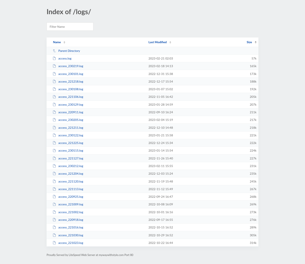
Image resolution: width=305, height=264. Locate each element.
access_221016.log (68, 227)
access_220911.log (68, 112)
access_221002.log (68, 212)
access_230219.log (68, 66)
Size (249, 42)
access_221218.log (68, 81)
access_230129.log (68, 104)
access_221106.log (68, 96)
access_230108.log (68, 89)
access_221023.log (68, 243)
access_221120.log (68, 181)
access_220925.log (68, 196)
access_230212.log (68, 166)
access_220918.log (68, 219)
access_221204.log (68, 173)
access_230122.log (68, 135)
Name (57, 42)
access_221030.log (68, 235)
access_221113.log (68, 189)
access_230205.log (68, 120)
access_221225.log (68, 143)
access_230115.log (68, 150)
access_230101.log (68, 74)
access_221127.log (68, 158)
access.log (62, 58)
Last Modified (157, 42)
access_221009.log (68, 204)
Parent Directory (66, 51)
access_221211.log (68, 127)
